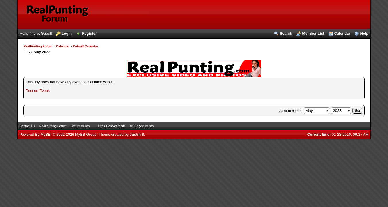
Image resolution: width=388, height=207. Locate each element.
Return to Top (80, 126)
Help (364, 33)
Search (286, 33)
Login (67, 33)
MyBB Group (85, 134)
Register (89, 33)
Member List (313, 33)
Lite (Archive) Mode (111, 126)
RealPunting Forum (37, 46)
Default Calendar (85, 46)
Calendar (342, 33)
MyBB (45, 134)
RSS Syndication (142, 126)
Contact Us (27, 126)
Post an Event (37, 91)
